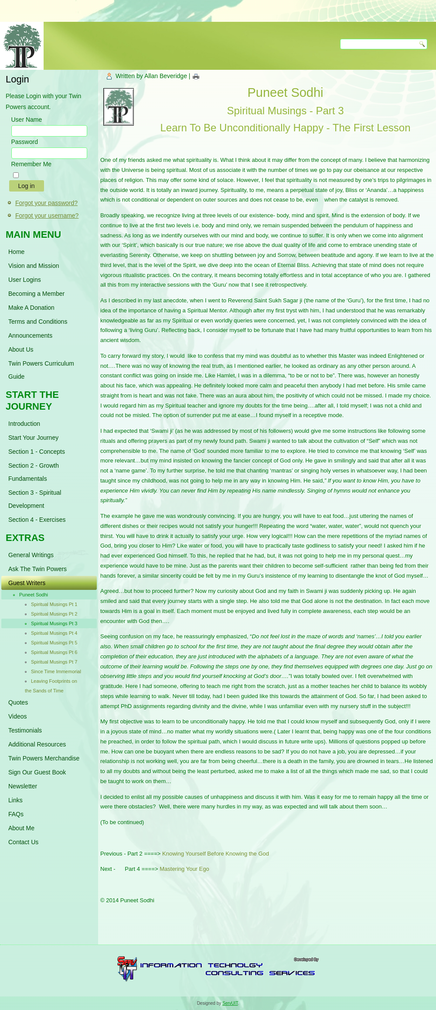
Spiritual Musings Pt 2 (54, 613)
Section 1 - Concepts (36, 451)
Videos (17, 716)
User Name (26, 119)
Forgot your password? (46, 202)
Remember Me (31, 164)
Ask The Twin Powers (37, 568)
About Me (21, 828)
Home (16, 251)
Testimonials (25, 730)
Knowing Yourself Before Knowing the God (215, 853)
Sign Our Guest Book (37, 772)
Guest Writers (26, 582)
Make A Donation (31, 307)
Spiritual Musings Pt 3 (54, 623)
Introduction (24, 423)
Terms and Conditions (37, 321)
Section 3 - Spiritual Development (34, 499)
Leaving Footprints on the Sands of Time (51, 685)
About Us (21, 349)
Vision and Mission (33, 265)
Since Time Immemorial (56, 671)
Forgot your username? (47, 215)
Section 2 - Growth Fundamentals (33, 472)
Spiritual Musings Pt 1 (54, 604)
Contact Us (23, 842)
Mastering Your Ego (184, 869)
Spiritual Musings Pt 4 (54, 633)
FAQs (16, 814)
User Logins (24, 279)
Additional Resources (37, 744)
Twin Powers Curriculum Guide (41, 370)
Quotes (18, 702)
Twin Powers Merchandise (43, 758)
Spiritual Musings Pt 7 (54, 661)
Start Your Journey (33, 437)
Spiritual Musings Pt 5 (54, 642)
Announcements (30, 335)
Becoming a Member (36, 293)
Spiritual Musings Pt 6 (54, 652)
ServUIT (230, 1003)
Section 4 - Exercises (37, 519)
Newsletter (22, 786)
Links (15, 800)
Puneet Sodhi (33, 594)
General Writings (31, 554)
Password (24, 141)
